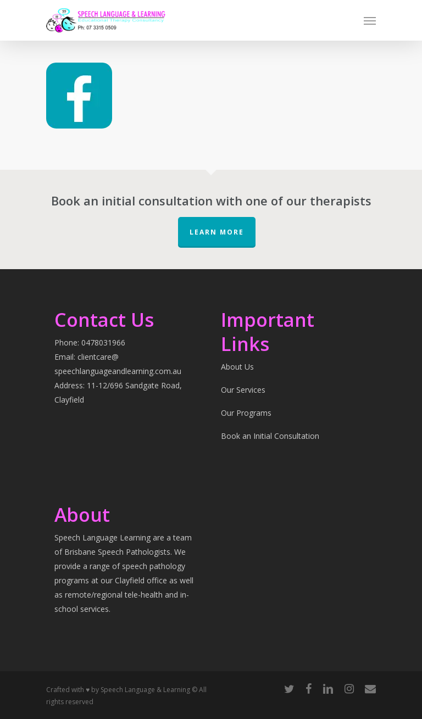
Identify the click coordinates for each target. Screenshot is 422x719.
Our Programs (246, 413)
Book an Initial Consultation (270, 436)
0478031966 (103, 342)
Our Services (243, 389)
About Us (237, 366)
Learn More (217, 232)
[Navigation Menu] (370, 20)
